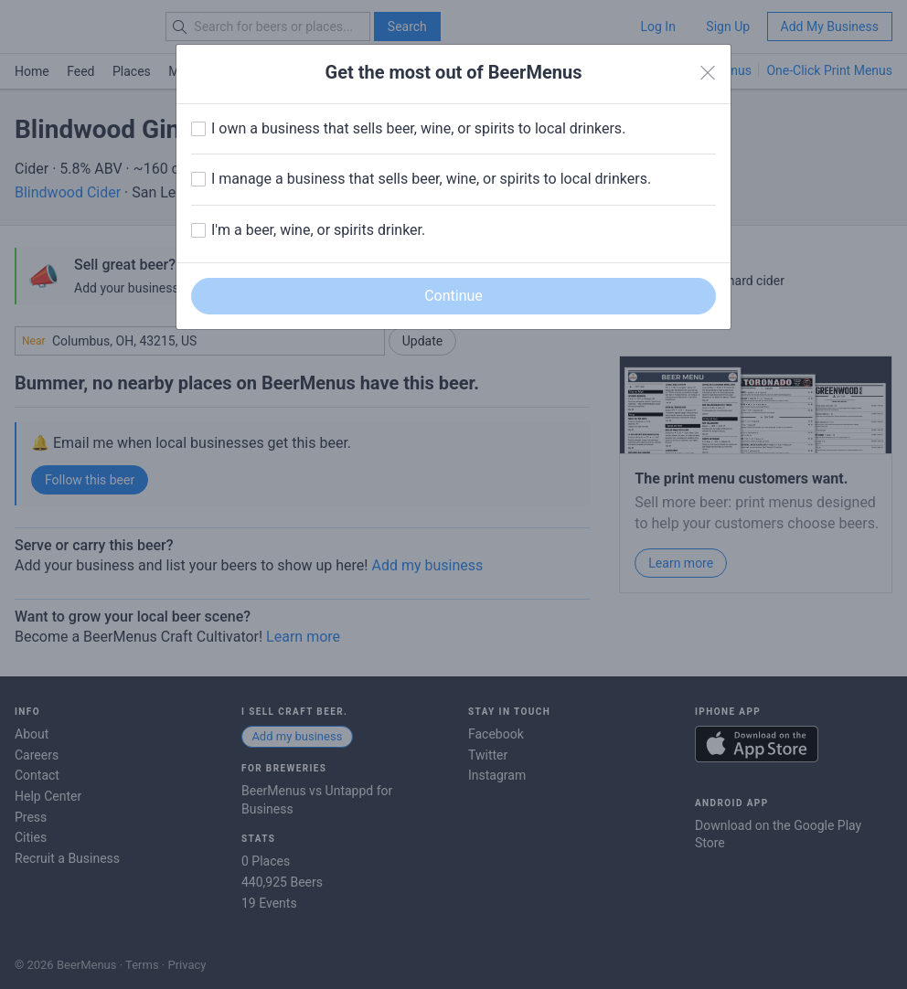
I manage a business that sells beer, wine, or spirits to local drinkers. (431, 178)
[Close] (707, 73)
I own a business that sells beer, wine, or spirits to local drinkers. (418, 128)
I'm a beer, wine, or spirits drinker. (318, 230)
